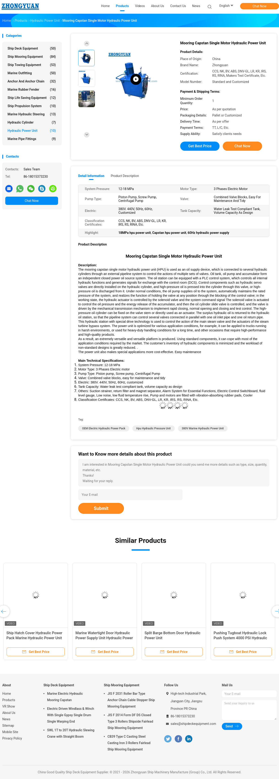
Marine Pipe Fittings (32, 139)
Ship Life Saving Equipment (32, 97)
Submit (101, 508)
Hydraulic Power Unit (32, 130)
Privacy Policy (12, 738)
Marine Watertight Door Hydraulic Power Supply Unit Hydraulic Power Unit (104, 638)
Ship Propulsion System (32, 106)
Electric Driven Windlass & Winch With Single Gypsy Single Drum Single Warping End (70, 715)
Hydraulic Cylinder (32, 122)
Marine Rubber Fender (32, 89)
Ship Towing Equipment (32, 65)
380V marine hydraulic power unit (203, 428)
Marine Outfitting (32, 73)
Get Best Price (200, 146)
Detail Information (91, 176)
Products (8, 700)
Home (6, 693)
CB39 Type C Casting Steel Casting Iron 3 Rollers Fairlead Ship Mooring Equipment (128, 743)
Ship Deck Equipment (32, 48)
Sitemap (8, 725)
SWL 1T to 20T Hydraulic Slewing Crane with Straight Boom (70, 733)
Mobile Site (10, 732)
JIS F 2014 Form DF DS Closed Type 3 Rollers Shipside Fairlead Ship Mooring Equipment (130, 721)
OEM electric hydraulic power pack (103, 428)
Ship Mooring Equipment (32, 56)
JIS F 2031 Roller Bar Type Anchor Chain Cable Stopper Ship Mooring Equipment (131, 700)
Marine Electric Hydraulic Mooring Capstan (65, 697)
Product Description (125, 176)
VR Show (8, 706)
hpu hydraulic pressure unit (153, 428)
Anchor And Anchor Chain (32, 81)
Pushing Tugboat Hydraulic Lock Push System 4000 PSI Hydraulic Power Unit (240, 638)
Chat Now (260, 6)
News (6, 719)
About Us (8, 713)
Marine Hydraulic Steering (32, 114)
